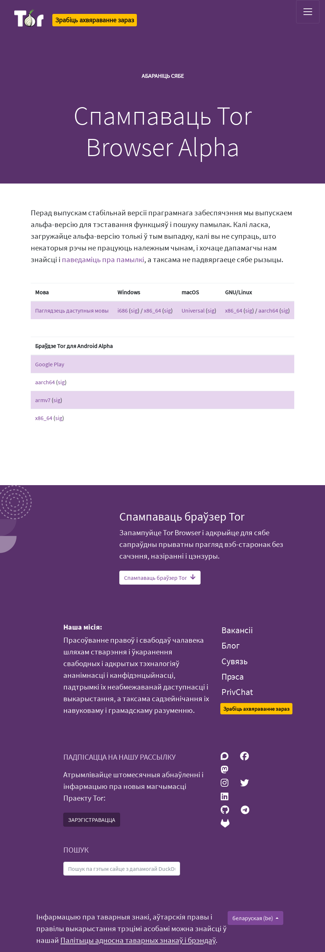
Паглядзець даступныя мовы (72, 310)
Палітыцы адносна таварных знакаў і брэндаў (138, 940)
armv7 (43, 400)
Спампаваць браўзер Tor (160, 577)
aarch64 (268, 310)
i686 (122, 310)
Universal (193, 310)
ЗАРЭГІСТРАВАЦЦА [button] (91, 819)
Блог (230, 645)
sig (134, 310)
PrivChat (237, 692)
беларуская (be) (253, 918)
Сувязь (234, 661)
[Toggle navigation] (308, 11)
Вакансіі (237, 630)
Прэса (232, 676)
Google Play (49, 364)
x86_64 (152, 310)
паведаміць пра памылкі (103, 259)
